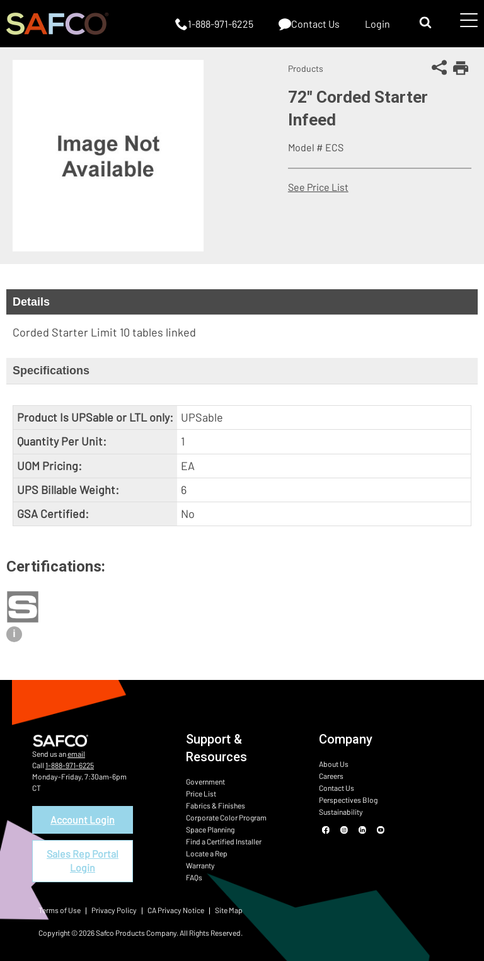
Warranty (200, 865)
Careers (331, 775)
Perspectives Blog (348, 799)
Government (205, 781)
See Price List (318, 187)
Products (305, 68)
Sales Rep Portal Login (82, 860)
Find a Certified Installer (224, 841)
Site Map (229, 910)
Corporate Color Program (226, 817)
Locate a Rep (207, 853)
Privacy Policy (114, 910)
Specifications (51, 370)
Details (31, 302)
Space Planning (210, 829)
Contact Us (336, 787)
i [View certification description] (14, 633)
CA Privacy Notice (175, 910)
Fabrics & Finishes (215, 805)
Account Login (82, 820)
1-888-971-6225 (69, 765)
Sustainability (341, 811)
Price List (201, 793)
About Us (334, 763)
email (76, 753)
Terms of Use (59, 910)
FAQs (194, 877)
